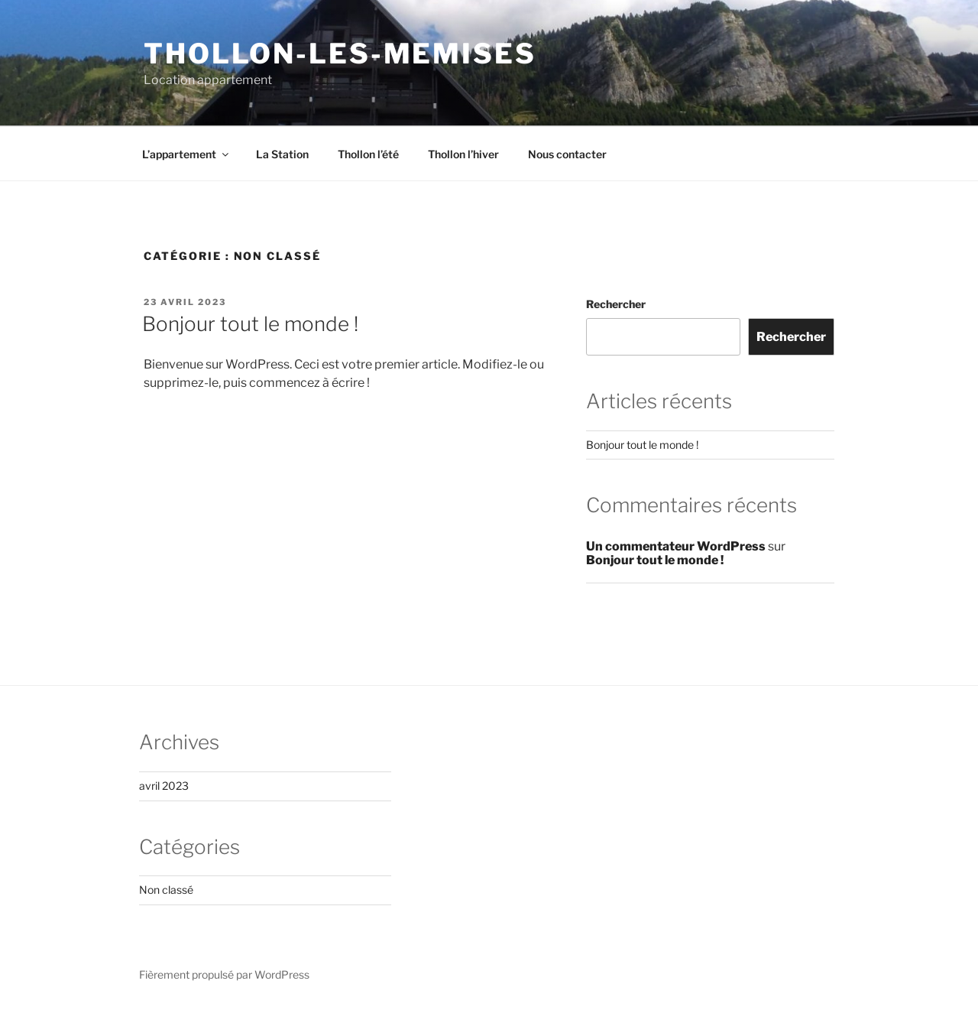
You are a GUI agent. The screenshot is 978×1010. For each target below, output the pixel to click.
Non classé (166, 889)
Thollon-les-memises (340, 53)
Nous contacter (567, 154)
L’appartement (186, 154)
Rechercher (616, 303)
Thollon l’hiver (463, 154)
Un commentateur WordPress (676, 546)
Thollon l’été (368, 154)
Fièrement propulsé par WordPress (224, 974)
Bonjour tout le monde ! (250, 324)
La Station (282, 154)
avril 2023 (164, 785)
